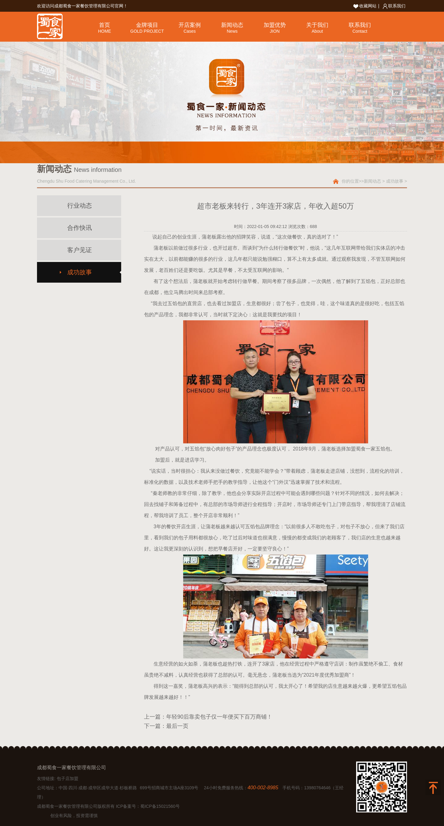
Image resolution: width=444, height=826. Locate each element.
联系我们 (394, 5)
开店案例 (190, 25)
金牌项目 (147, 25)
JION (275, 31)
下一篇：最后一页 (166, 726)
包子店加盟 (67, 778)
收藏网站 (364, 5)
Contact (359, 31)
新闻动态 (232, 25)
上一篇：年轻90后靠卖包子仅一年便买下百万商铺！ (208, 717)
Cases (189, 31)
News (232, 31)
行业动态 (79, 205)
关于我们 (317, 25)
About (317, 31)
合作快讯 (79, 227)
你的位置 (350, 181)
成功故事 (394, 181)
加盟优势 (275, 25)
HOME (104, 31)
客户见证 (79, 250)
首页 (104, 25)
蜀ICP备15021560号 (160, 806)
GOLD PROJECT (147, 31)
